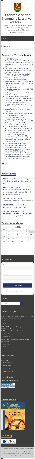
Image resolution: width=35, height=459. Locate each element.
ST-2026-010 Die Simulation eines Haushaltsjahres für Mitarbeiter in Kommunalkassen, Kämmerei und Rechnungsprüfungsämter (16, 146)
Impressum (25, 455)
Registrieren (19, 291)
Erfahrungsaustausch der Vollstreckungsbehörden (13, 88)
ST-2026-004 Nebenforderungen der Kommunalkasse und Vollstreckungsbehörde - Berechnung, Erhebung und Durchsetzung (19, 98)
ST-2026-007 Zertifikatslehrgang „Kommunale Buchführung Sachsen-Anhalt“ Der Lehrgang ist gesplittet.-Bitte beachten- (19, 121)
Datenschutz (18, 455)
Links (12, 455)
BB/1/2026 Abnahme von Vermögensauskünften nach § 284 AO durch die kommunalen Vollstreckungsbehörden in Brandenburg (19, 61)
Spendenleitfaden (8, 371)
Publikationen (5, 360)
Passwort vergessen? (9, 291)
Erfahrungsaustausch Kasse (13, 93)
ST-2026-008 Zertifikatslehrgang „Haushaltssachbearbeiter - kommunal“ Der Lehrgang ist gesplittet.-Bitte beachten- (19, 128)
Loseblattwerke (7, 362)
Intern (8, 455)
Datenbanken (7, 365)
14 (13, 236)
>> (31, 227)
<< (4, 227)
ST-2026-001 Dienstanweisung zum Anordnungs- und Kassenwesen (16, 69)
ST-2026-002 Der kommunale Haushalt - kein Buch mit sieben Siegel (18, 75)
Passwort (5, 274)
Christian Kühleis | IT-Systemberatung (24, 453)
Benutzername (7, 265)
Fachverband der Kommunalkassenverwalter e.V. (17, 18)
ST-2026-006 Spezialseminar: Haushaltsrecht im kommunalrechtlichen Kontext (19, 114)
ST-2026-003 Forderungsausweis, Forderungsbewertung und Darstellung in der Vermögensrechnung (19, 81)
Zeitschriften (7, 368)
